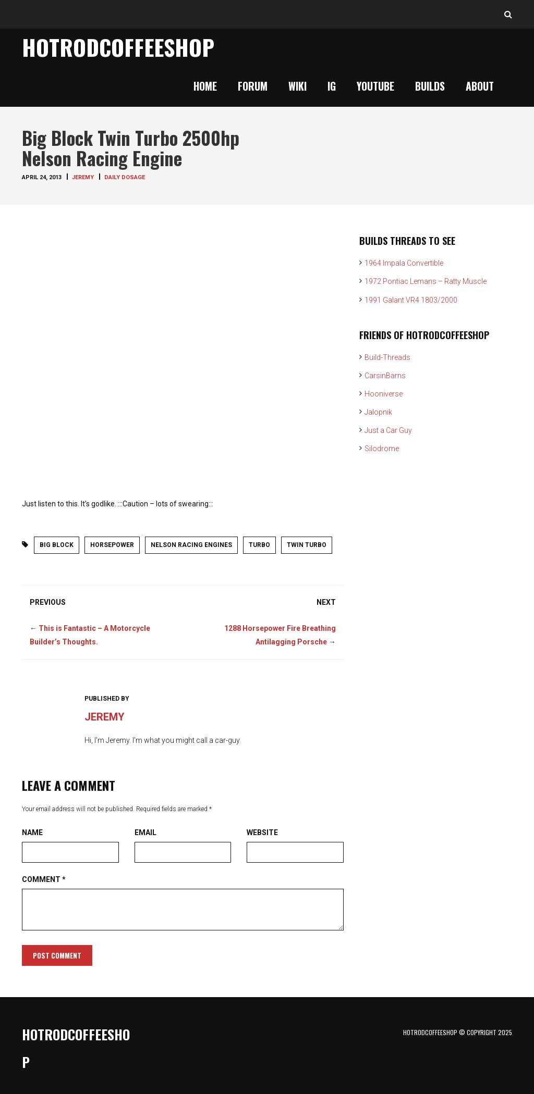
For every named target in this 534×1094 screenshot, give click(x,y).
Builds (430, 86)
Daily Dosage (124, 177)
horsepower (112, 545)
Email (145, 832)
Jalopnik (378, 412)
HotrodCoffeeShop (118, 47)
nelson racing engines (191, 545)
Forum (253, 86)
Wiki (297, 86)
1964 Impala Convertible (404, 263)
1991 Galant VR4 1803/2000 (411, 300)
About (480, 86)
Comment (44, 879)
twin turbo (306, 545)
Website (262, 832)
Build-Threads (387, 357)
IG (331, 86)
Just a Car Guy (388, 430)
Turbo (259, 545)
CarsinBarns (385, 375)
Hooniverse (384, 394)
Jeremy (83, 177)
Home (205, 86)
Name (32, 832)
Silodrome (382, 448)
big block (57, 545)
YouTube (375, 86)
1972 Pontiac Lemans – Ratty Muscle (426, 281)
